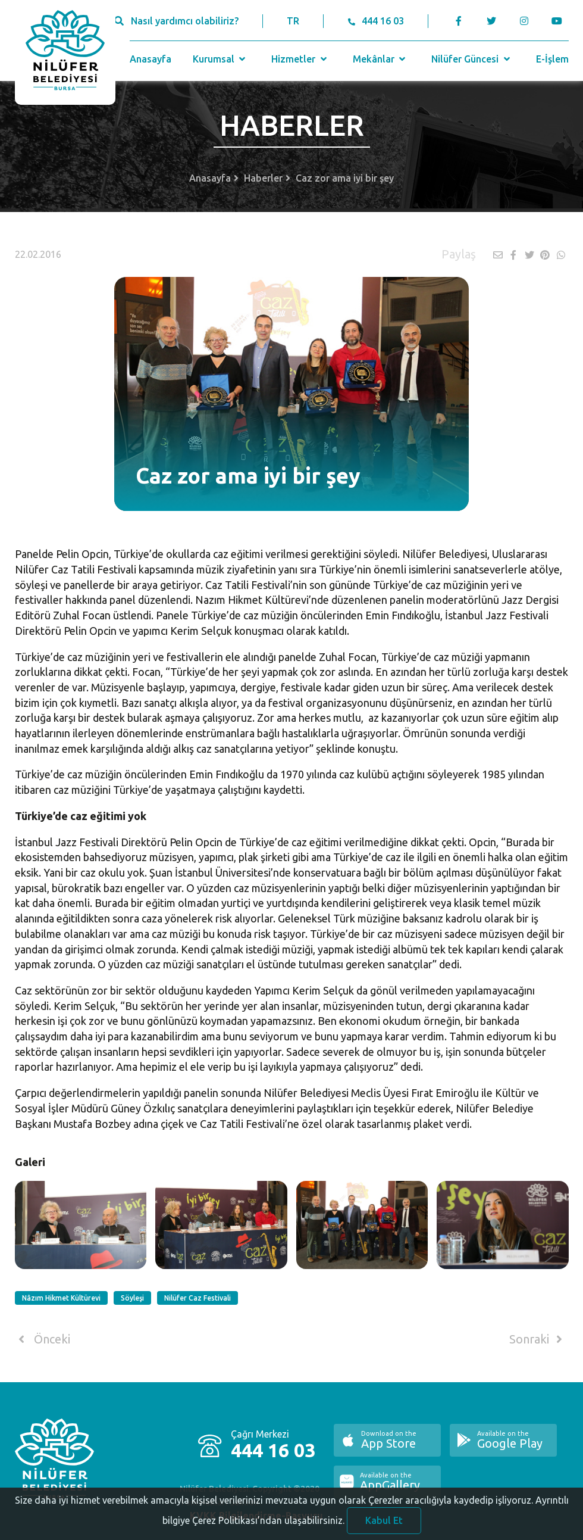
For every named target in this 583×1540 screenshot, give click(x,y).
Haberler (263, 178)
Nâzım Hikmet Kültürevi (61, 1298)
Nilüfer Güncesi (471, 59)
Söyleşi (132, 1298)
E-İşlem (552, 59)
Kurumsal (220, 59)
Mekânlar (380, 59)
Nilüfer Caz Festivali (197, 1298)
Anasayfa (150, 59)
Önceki (42, 1339)
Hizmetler (300, 59)
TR (293, 20)
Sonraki (537, 1339)
